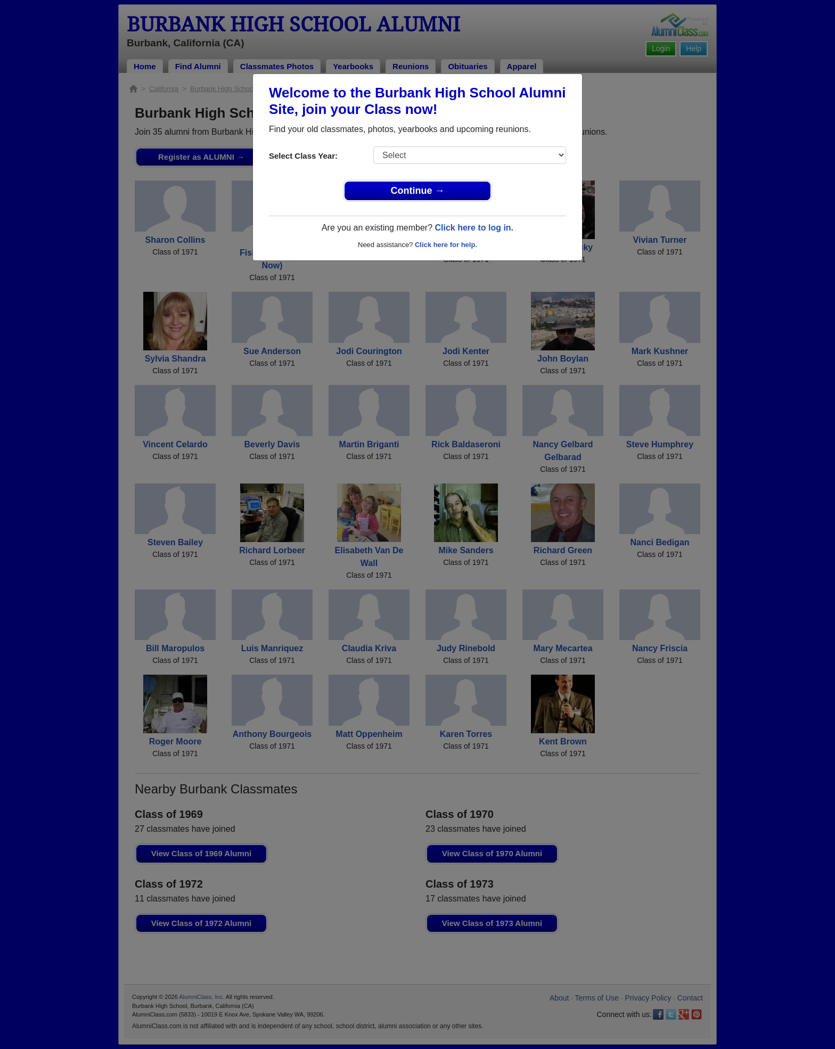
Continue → (418, 190)
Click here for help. (446, 245)
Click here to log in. (474, 227)
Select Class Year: (303, 155)
